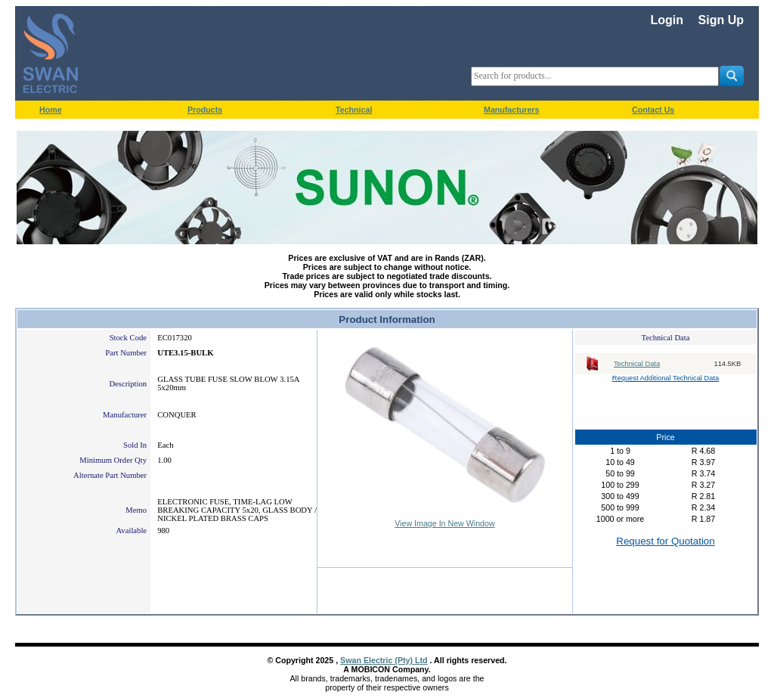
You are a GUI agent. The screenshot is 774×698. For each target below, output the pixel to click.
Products (204, 109)
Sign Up (721, 20)
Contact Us (653, 109)
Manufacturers (511, 109)
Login (666, 20)
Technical (354, 109)
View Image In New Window (444, 523)
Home (50, 109)
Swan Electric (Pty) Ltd (383, 660)
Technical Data (637, 364)
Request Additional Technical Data (665, 378)
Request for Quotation (665, 541)
